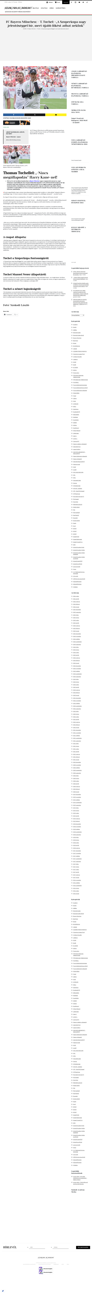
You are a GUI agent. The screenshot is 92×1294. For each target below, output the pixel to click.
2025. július (76, 615)
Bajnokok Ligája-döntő (78, 335)
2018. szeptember (77, 832)
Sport (74, 526)
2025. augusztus (77, 612)
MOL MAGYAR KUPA (78, 472)
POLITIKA (75, 502)
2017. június (76, 866)
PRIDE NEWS (76, 507)
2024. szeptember (77, 641)
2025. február (76, 628)
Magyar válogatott (77, 459)
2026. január (76, 607)
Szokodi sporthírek (77, 564)
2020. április (76, 783)
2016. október (76, 883)
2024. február (76, 660)
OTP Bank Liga (76, 494)
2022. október (76, 703)
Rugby (74, 523)
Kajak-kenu (75, 409)
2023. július (76, 679)
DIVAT (74, 362)
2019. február (76, 821)
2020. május (76, 781)
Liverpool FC (76, 441)
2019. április (76, 816)
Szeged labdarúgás (77, 539)
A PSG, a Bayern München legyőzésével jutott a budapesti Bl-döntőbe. (80, 273)
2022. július (76, 711)
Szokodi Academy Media (79, 550)
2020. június (76, 778)
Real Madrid (76, 515)
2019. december (77, 794)
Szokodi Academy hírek (78, 547)
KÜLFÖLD (44, 8)
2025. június (76, 617)
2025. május (76, 620)
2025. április (76, 623)
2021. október (76, 735)
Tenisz (74, 569)
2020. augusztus (77, 773)
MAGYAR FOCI (76, 446)
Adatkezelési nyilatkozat (29, 1264)
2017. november (77, 853)
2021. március (76, 754)
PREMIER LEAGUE (77, 504)
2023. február (76, 692)
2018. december (77, 824)
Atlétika (75, 330)
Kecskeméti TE (76, 412)
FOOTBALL (76, 382)
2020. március (76, 786)
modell (74, 469)
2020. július (76, 775)
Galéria (75, 398)
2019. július (76, 808)
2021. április (76, 751)
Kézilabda (75, 417)
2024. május (76, 652)
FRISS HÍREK (76, 393)
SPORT (75, 528)
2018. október (76, 829)
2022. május (76, 717)
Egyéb (74, 364)
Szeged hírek (76, 536)
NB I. (74, 475)
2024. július (76, 647)
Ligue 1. (75, 436)
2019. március (76, 818)
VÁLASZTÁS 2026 (77, 581)
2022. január (76, 727)
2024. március (76, 658)
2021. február (76, 757)
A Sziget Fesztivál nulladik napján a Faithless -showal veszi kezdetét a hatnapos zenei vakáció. (81, 285)
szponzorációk (76, 566)
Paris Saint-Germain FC (78, 496)
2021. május (76, 749)
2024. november (77, 636)
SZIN (74, 544)
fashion (75, 370)
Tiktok (88, 0)
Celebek (75, 348)
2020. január (76, 792)
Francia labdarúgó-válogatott (80, 390)
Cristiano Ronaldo (77, 356)
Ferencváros (76, 373)
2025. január (76, 631)
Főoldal (8, 8)
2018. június (76, 840)
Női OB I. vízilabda (77, 488)
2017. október (76, 856)
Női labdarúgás (76, 485)
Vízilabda (75, 587)
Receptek (75, 518)
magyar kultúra (76, 449)
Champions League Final (79, 354)
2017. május (76, 869)
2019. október (76, 800)
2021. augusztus (77, 741)
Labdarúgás (76, 433)
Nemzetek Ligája (77, 480)
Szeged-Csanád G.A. (78, 542)
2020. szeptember (77, 770)
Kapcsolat (66, 2)
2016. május (76, 891)
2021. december (77, 730)
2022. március (76, 722)
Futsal (74, 396)
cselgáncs (75, 359)
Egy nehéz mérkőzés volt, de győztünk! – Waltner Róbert (80, 1178)
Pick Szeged (76, 499)
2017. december (77, 850)
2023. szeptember (77, 674)
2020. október (76, 767)
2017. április (76, 872)
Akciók (74, 327)
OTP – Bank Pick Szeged (78, 491)
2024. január (76, 663)
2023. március (76, 690)
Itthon (74, 406)
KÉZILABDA (76, 414)
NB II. (74, 477)
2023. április (76, 687)
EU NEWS (75, 367)
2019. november (77, 797)
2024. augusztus (77, 644)
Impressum (56, 1264)
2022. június (76, 714)
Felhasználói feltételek (45, 1264)
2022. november (77, 700)
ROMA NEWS (76, 520)
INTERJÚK (75, 404)
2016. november (77, 880)
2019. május (76, 813)
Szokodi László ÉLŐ (77, 561)
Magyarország (76, 464)
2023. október (76, 671)
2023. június (76, 682)
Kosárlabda (76, 420)
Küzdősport (76, 428)
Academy (75, 324)
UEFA (68, 1264)
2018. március (76, 848)
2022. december (77, 698)
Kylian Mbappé (76, 430)
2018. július (76, 837)
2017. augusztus (77, 861)
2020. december (77, 762)
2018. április (76, 845)
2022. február (76, 724)
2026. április (76, 599)
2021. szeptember (77, 738)
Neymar (75, 483)
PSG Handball (76, 512)
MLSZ (74, 467)
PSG (74, 510)
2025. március (76, 625)
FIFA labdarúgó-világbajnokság (80, 379)
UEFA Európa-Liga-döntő (79, 579)
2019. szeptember (77, 802)
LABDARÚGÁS (26, 8)
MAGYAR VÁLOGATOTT (79, 461)
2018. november (77, 826)
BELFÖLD (36, 8)
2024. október (76, 639)
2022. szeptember (77, 706)
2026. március (76, 601)
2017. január (76, 877)
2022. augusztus (77, 708)
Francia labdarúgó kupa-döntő (80, 387)
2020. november (77, 765)
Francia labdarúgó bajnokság (80, 385)
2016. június (76, 888)
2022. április (76, 719)
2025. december (77, 609)
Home (25, 28)
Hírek (74, 401)
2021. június (76, 746)
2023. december (77, 666)
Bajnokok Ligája (76, 332)
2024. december (77, 633)
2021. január (76, 759)
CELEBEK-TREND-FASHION (80, 351)
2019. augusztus (77, 805)
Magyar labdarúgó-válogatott (80, 456)
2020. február (76, 789)
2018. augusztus (77, 834)
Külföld (75, 422)
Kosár (58, 2)
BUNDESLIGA (76, 346)
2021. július (76, 743)
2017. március (76, 875)
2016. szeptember (77, 885)
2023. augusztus (77, 676)
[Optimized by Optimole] (3, 1291)
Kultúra (75, 425)
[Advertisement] (46, 43)
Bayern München (34, 181)
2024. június (76, 649)
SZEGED (16, 8)
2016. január (76, 893)
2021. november (77, 733)
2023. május (76, 684)
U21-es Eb (75, 576)
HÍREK (52, 8)
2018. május (76, 842)
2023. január (76, 695)
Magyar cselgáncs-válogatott (80, 444)
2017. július (76, 864)
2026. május (76, 596)
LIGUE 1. (75, 438)
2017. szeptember (77, 858)
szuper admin (76, 1176)
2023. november (77, 668)
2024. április (76, 655)
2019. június (76, 810)
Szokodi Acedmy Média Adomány (18, 11)
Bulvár (74, 343)
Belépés (51, 2)
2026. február (76, 604)
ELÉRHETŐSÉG (60, 8)
